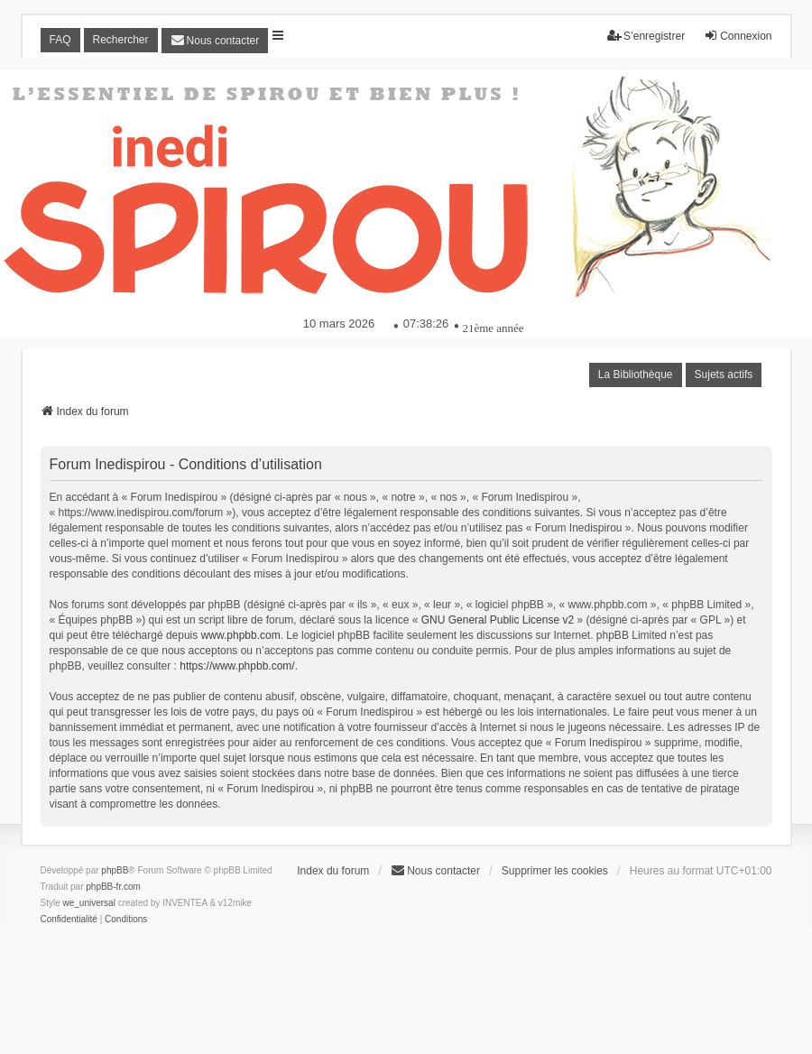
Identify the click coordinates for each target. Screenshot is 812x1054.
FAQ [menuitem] (60, 39)
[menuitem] (215, 40)
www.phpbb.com (241, 635)
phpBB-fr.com (113, 887)
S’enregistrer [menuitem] (646, 35)
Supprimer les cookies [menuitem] (555, 870)
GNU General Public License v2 (497, 620)
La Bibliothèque (635, 374)
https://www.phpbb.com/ (237, 666)
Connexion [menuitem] (737, 35)
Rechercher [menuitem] (121, 39)
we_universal (89, 903)
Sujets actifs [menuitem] (724, 374)
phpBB (114, 870)
